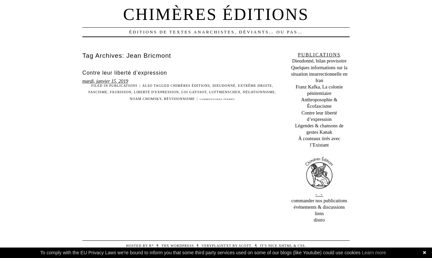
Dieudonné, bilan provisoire (319, 60)
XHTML (285, 246)
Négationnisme (259, 92)
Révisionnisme (179, 99)
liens (319, 213)
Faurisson (121, 92)
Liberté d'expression (156, 92)
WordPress (182, 246)
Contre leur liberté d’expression (124, 73)
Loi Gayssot (194, 92)
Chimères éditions (216, 14)
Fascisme (98, 92)
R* (151, 246)
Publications (123, 85)
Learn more (374, 252)
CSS (301, 246)
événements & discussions (319, 207)
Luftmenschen (225, 92)
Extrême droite (255, 85)
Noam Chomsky (145, 99)
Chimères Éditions (190, 85)
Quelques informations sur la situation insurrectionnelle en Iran (319, 74)
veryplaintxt (216, 246)
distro (319, 220)
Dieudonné (224, 85)
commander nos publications (319, 200)
